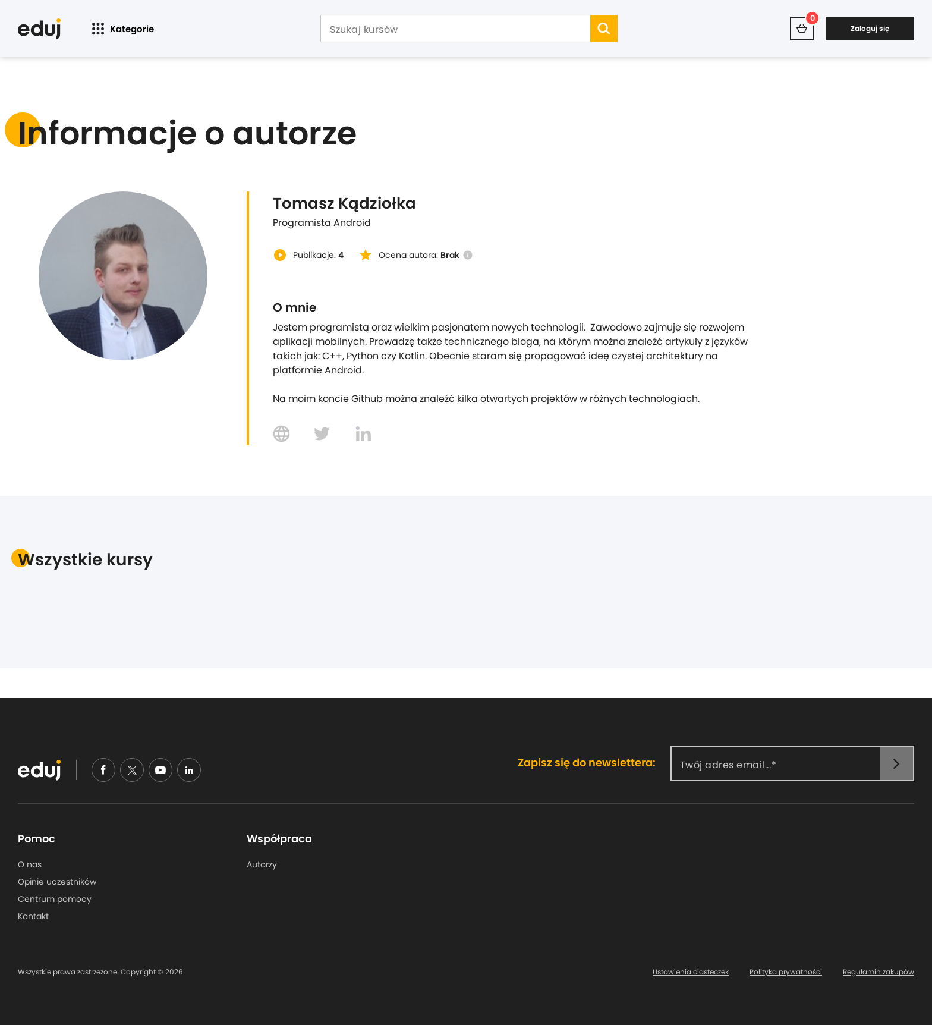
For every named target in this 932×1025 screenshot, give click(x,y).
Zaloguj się (870, 28)
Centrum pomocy (55, 899)
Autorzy (262, 864)
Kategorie (121, 29)
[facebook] (103, 770)
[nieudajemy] (132, 770)
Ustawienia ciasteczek (691, 972)
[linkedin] (189, 770)
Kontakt (33, 916)
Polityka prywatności (786, 972)
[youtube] (160, 770)
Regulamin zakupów (878, 972)
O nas (30, 864)
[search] (604, 28)
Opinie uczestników (57, 882)
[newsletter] (896, 763)
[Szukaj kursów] (455, 30)
